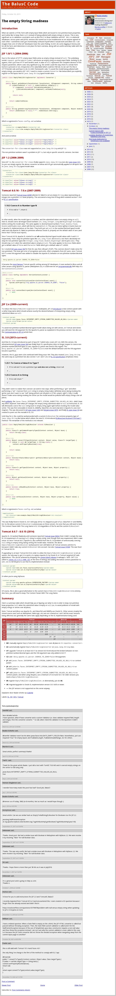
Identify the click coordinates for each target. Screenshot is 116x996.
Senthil (5, 710)
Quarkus (98, 67)
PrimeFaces (90, 67)
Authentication (107, 38)
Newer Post (6, 985)
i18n (95, 52)
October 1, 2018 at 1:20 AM (11, 888)
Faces (88, 50)
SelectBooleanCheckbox (103, 68)
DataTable (89, 45)
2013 (89, 152)
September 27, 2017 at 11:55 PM (13, 842)
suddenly (8, 401)
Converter (108, 41)
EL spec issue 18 (73, 410)
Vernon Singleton (9, 783)
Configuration (99, 41)
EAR (103, 46)
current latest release (48, 557)
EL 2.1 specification (11, 199)
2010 (89, 159)
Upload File (99, 78)
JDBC (98, 54)
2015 (89, 121)
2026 (89, 94)
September (93, 144)
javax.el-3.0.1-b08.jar (19, 560)
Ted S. (5, 760)
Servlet (92, 72)
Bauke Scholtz (8, 731)
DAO (109, 43)
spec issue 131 (74, 162)
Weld (92, 83)
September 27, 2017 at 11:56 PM (13, 858)
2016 (89, 119)
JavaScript (91, 54)
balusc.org (108, 23)
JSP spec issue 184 (18, 249)
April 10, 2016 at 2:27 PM (10, 756)
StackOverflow (95, 74)
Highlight (110, 50)
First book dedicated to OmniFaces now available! (99, 140)
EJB (87, 48)
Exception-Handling (99, 48)
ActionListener (90, 38)
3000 (89, 92)
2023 (89, 102)
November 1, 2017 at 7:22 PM (12, 872)
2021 (89, 107)
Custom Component (101, 43)
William (5, 919)
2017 (89, 116)
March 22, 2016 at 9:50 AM (11, 743)
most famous (18, 264)
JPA (103, 54)
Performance (103, 64)
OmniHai (106, 62)
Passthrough (93, 63)
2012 (89, 154)
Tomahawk (89, 76)
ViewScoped (97, 81)
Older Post (79, 985)
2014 (89, 149)
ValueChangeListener (106, 79)
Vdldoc (89, 81)
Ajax (100, 38)
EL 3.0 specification (58, 357)
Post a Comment (8, 981)
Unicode (90, 78)
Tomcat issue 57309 (62, 547)
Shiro (99, 72)
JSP (98, 57)
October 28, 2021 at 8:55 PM (12, 939)
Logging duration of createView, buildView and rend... (101, 136)
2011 (89, 157)
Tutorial (109, 76)
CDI (91, 40)
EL (8, 697)
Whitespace (98, 83)
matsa (5, 892)
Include (107, 52)
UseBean (107, 77)
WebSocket (107, 81)
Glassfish (103, 50)
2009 (89, 162)
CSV (92, 43)
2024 (89, 99)
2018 (89, 114)
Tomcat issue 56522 (52, 536)
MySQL (105, 59)
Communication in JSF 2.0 (14, 332)
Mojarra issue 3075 (51, 410)
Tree (103, 76)
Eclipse (108, 47)
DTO (92, 47)
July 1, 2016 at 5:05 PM (10, 792)
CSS (88, 43)
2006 (89, 169)
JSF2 (15, 697)
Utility (87, 79)
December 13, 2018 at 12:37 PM (13, 915)
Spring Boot (105, 72)
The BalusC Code (20, 4)
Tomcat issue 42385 (24, 195)
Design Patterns (99, 45)
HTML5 (91, 52)
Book (87, 40)
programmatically (65, 266)
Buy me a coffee (100, 27)
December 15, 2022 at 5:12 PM (12, 977)
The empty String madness (99, 128)
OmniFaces (95, 61)
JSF (11, 697)
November (93, 124)
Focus (98, 50)
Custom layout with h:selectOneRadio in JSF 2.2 (100, 131)
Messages (98, 59)
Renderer (92, 68)
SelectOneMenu (94, 70)
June (90, 146)
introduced (57, 309)
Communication (100, 40)
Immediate (101, 52)
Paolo (4, 943)
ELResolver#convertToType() (68, 418)
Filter (93, 50)
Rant (103, 67)
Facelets (108, 48)
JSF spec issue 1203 (32, 410)
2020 (89, 109)
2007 (89, 167)
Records (109, 67)
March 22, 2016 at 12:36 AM (11, 727)
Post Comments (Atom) (21, 990)
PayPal (98, 29)
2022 (89, 104)
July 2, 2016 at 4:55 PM (10, 806)
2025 (89, 97)
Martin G (6, 747)
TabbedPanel (105, 74)
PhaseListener (92, 65)
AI (96, 38)
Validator (94, 79)
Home (42, 985)
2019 (89, 111)
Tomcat (20, 697)
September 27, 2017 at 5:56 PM (13, 827)
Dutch (97, 47)
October (92, 126)
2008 (89, 164)
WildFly (105, 83)
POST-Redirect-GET (105, 65)
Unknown (6, 830)
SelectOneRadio (105, 70)
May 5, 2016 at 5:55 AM (10, 779)
